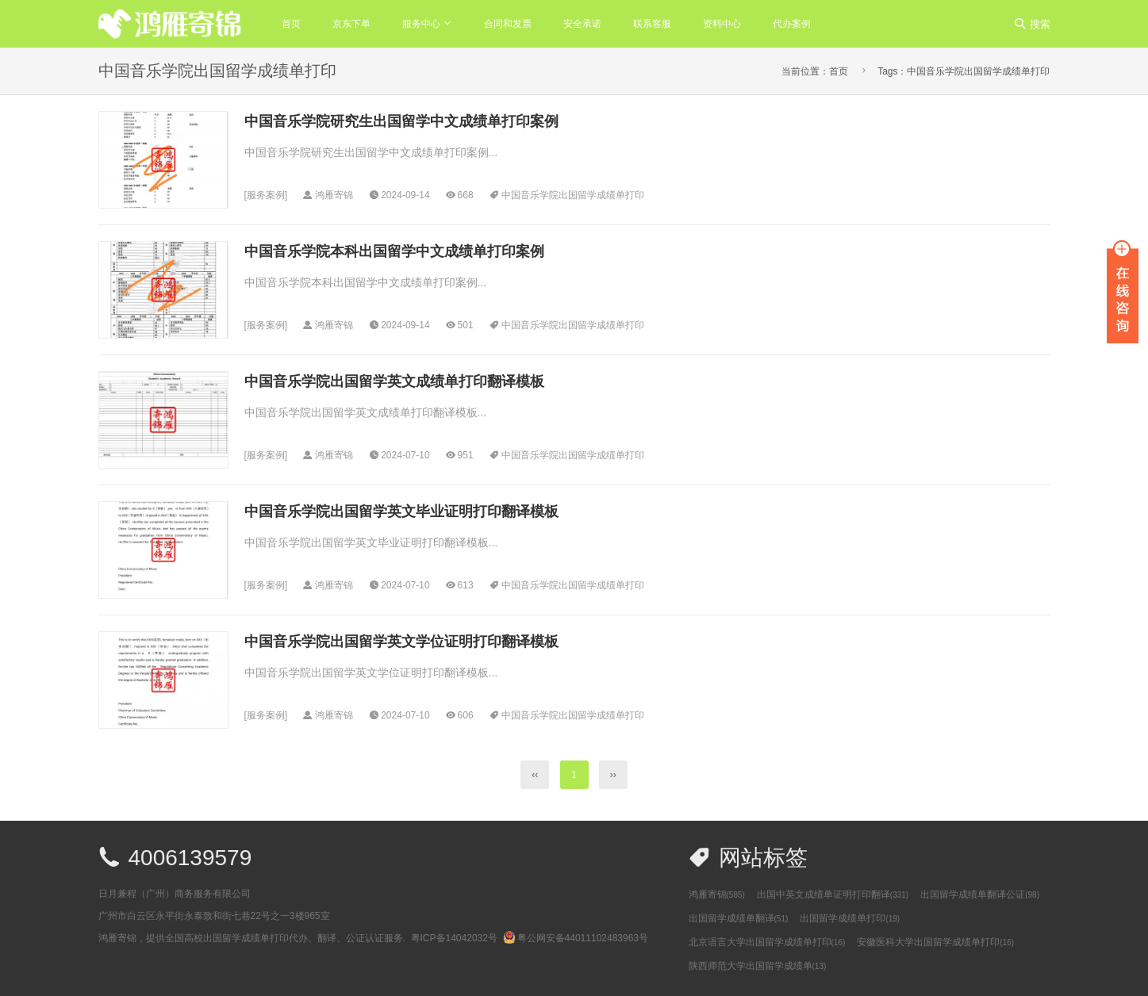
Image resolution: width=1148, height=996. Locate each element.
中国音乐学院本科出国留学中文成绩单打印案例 (394, 251)
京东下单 (351, 23)
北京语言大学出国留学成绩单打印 (767, 942)
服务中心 (421, 23)
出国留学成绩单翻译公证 (979, 894)
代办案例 (792, 23)
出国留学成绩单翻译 (739, 918)
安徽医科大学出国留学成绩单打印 (935, 942)
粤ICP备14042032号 (454, 938)
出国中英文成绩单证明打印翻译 (832, 894)
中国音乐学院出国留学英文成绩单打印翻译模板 (394, 381)
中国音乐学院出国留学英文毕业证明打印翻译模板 (401, 511)
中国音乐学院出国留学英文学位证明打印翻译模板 (401, 641)
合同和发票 (508, 23)
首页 (291, 23)
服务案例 (266, 195)
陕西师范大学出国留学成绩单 (758, 965)
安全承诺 (582, 23)
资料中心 (722, 23)
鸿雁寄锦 (717, 894)
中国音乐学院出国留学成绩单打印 (572, 195)
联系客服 (652, 23)
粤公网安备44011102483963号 (575, 938)
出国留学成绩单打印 (850, 918)
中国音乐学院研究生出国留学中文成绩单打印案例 (401, 121)
